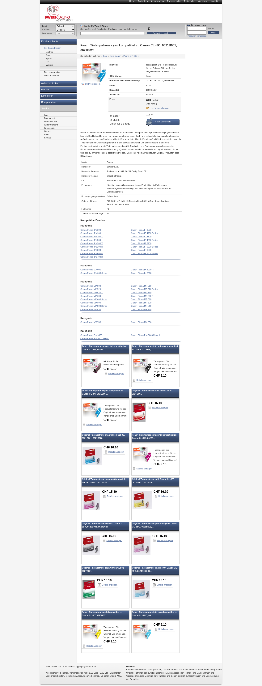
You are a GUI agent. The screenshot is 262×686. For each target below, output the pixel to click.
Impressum (49, 128)
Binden (45, 89)
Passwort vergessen (197, 36)
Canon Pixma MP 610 (141, 299)
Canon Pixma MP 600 (90, 296)
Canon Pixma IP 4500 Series (144, 240)
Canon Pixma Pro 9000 (91, 335)
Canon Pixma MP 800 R (142, 303)
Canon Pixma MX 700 (90, 322)
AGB (46, 134)
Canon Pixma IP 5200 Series (144, 247)
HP (47, 62)
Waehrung (47, 33)
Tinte (105, 56)
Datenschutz (50, 118)
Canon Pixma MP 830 (90, 309)
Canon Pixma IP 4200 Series (144, 233)
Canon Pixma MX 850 (141, 322)
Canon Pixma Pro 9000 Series (94, 338)
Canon (49, 55)
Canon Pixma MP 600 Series (93, 299)
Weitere (49, 65)
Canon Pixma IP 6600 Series (144, 253)
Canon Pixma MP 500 (90, 286)
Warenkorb (203, 1)
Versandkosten (51, 121)
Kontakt (214, 1)
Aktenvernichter (49, 83)
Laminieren (47, 96)
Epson (49, 58)
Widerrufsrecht (51, 125)
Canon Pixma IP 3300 (90, 230)
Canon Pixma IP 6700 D (91, 257)
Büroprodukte (48, 102)
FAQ (46, 115)
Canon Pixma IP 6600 (141, 250)
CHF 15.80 (109, 491)
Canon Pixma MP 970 (141, 309)
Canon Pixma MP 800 (90, 303)
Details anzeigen (116, 373)
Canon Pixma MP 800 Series (93, 306)
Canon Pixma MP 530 (141, 292)
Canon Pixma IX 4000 (90, 270)
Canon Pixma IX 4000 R (142, 270)
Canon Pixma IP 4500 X (91, 243)
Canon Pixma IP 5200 (141, 243)
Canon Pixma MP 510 (141, 286)
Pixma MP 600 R (131, 56)
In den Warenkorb (162, 122)
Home (132, 1)
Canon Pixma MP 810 (141, 306)
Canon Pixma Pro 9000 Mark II (145, 335)
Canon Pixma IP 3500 (141, 230)
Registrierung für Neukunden (151, 1)
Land (44, 26)
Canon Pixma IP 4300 (141, 236)
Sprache (46, 29)
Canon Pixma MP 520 (90, 289)
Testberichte (189, 1)
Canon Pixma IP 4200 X (91, 236)
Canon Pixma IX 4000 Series (93, 273)
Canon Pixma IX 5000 (141, 273)
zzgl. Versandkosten (159, 108)
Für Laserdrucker (52, 72)
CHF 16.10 (154, 403)
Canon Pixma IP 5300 (90, 250)
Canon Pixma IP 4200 (90, 233)
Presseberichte (174, 1)
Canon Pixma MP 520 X (91, 292)
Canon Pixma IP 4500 (90, 240)
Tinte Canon (115, 56)
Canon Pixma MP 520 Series (144, 289)
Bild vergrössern (92, 84)
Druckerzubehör (49, 41)
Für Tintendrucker (52, 48)
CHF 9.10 (110, 369)
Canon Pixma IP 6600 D (91, 253)
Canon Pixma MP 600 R (142, 296)
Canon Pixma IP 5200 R (91, 247)
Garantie (48, 131)
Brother (49, 52)
